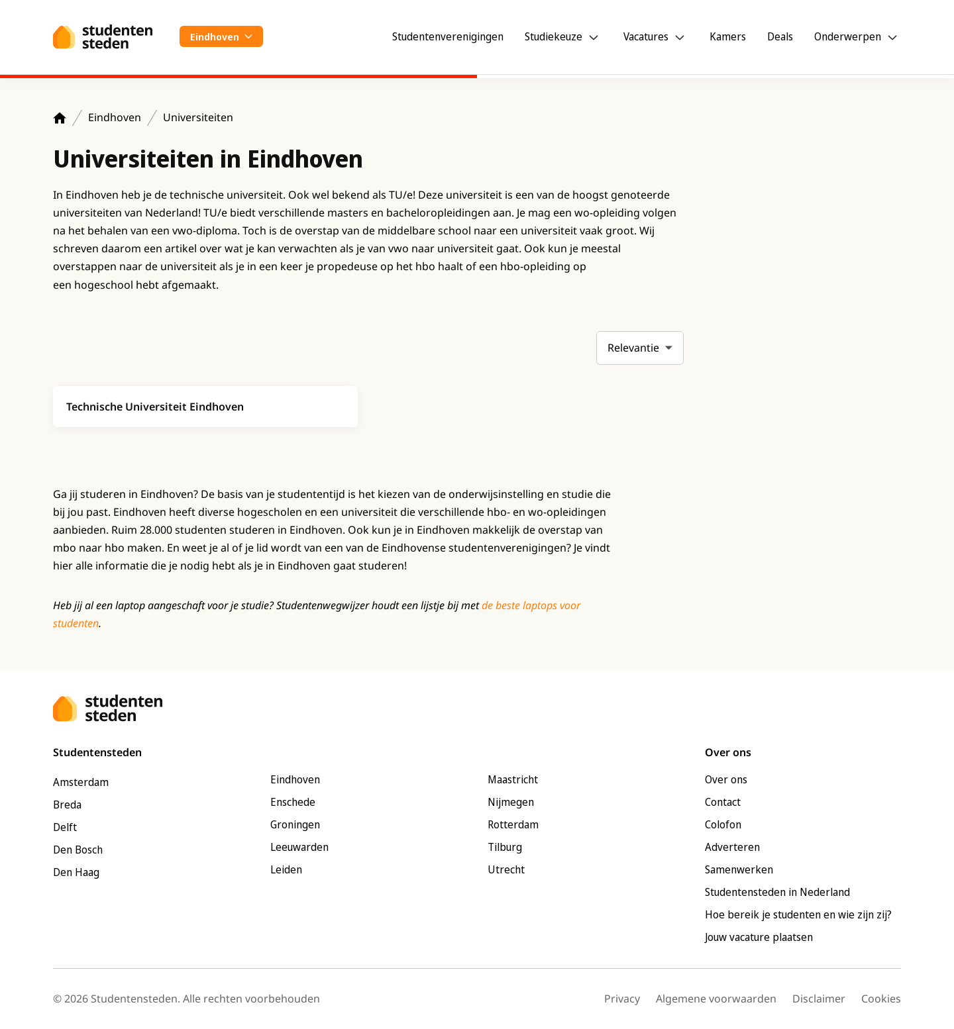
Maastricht (513, 779)
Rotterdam (513, 824)
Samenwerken (739, 869)
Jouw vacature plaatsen (759, 937)
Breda (67, 804)
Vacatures (645, 36)
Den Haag (76, 872)
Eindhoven (114, 117)
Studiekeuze (553, 36)
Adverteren (732, 847)
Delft (65, 827)
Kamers (728, 36)
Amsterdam (81, 782)
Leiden (286, 869)
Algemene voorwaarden (716, 998)
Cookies (881, 998)
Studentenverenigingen (448, 36)
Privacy (622, 998)
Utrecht (506, 869)
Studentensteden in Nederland (777, 892)
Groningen (295, 824)
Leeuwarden (299, 847)
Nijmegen (511, 802)
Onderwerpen (847, 36)
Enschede (292, 802)
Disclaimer (818, 998)
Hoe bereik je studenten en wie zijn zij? (798, 914)
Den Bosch (78, 849)
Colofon (723, 824)
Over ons (726, 779)
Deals (780, 36)
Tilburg (505, 847)
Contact (723, 802)
